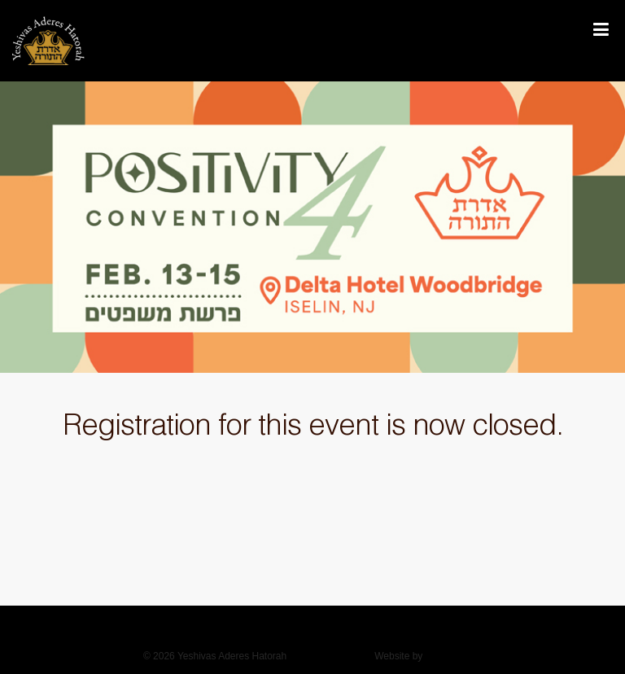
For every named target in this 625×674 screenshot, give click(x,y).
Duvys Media (454, 656)
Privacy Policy (330, 656)
